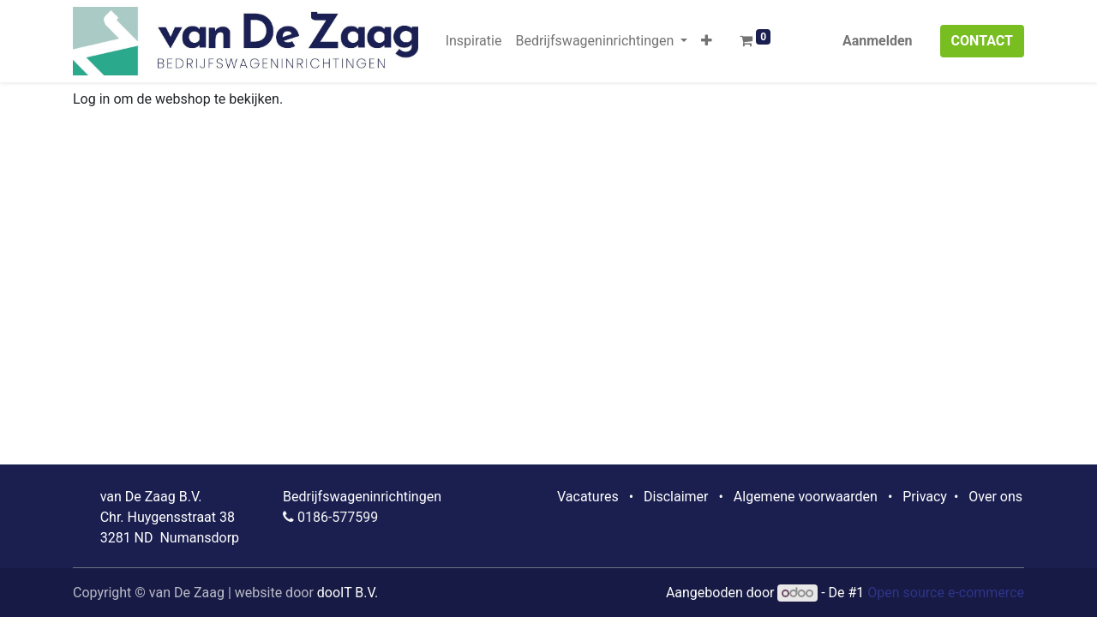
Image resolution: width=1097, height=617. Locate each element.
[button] (706, 41)
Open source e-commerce (945, 592)
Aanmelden (877, 41)
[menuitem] (474, 41)
